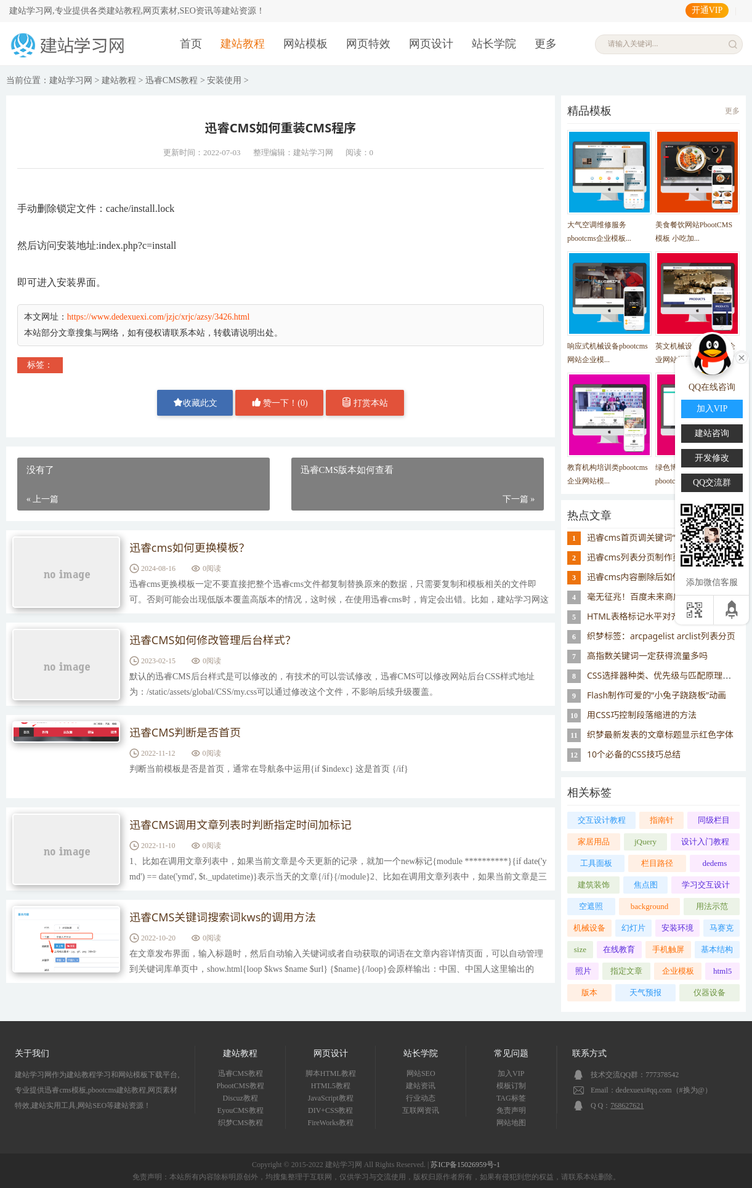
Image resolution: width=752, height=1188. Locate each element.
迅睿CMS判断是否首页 (185, 732)
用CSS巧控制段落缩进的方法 (642, 715)
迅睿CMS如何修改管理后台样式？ (213, 640)
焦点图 (646, 884)
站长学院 (494, 44)
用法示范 (712, 906)
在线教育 (619, 949)
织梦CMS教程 (240, 1122)
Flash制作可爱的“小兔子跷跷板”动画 (656, 695)
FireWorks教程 (331, 1122)
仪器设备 (709, 992)
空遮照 (591, 906)
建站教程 (242, 44)
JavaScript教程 (331, 1098)
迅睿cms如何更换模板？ (189, 548)
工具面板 (596, 863)
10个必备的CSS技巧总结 (634, 754)
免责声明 (511, 1110)
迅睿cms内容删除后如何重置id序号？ (659, 577)
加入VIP (511, 1073)
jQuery (645, 841)
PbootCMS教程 (240, 1085)
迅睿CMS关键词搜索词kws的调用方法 (223, 917)
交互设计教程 (602, 820)
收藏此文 (195, 402)
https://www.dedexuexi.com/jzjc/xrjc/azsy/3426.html (158, 316)
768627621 (627, 1105)
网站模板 (305, 44)
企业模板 (678, 971)
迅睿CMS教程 (171, 80)
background (649, 906)
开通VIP (707, 10)
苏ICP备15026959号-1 (465, 1164)
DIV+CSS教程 (330, 1110)
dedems (715, 863)
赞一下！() (279, 402)
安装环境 (677, 927)
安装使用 (224, 80)
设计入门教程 (705, 841)
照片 (583, 971)
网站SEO (420, 1073)
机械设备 (589, 927)
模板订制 (511, 1085)
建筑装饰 (594, 884)
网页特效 (368, 44)
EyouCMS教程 (240, 1110)
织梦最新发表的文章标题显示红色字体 (660, 734)
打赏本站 (365, 402)
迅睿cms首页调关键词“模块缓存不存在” (663, 537)
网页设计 (431, 44)
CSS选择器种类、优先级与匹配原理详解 (663, 675)
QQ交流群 (712, 482)
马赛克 (722, 927)
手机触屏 (668, 949)
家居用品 (594, 841)
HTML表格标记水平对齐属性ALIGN (654, 616)
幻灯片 (633, 927)
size (580, 949)
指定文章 (626, 971)
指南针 (662, 820)
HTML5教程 (330, 1085)
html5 (722, 971)
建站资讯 (420, 1085)
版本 (589, 992)
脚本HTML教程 (330, 1073)
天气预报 (645, 992)
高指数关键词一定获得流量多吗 (647, 655)
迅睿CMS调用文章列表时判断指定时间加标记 (240, 825)
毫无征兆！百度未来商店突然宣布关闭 (660, 596)
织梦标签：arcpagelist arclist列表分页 (661, 636)
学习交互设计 (706, 884)
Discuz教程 (240, 1098)
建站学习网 (70, 80)
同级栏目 (714, 820)
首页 (191, 44)
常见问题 (511, 1053)
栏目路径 (657, 863)
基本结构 (717, 949)
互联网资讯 (420, 1110)
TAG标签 (511, 1098)
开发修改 (712, 458)
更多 (546, 44)
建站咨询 (712, 433)
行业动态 (420, 1098)
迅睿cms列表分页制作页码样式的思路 (660, 557)
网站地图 (511, 1122)
